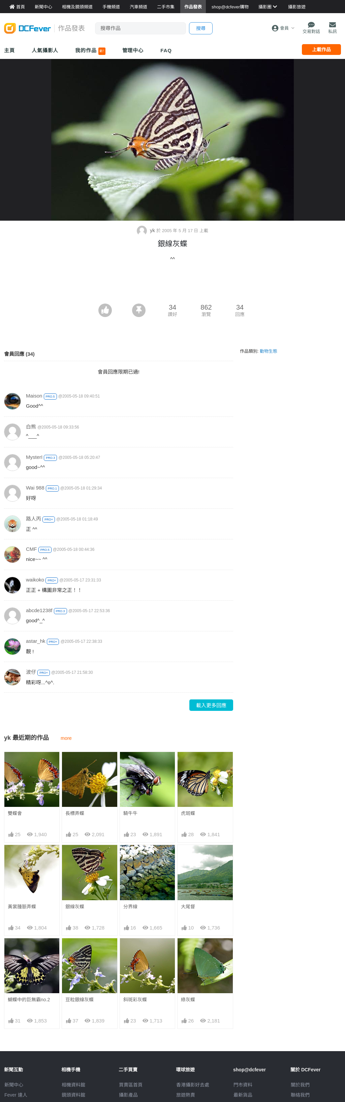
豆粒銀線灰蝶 (79, 999)
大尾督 (188, 906)
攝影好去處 (192, 1085)
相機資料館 (73, 1085)
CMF (31, 549)
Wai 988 (35, 488)
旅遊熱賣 (185, 1095)
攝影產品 (128, 1095)
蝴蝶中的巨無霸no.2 (29, 999)
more (66, 738)
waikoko (35, 580)
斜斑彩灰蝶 (135, 999)
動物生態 (268, 351)
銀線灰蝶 (74, 906)
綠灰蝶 (188, 999)
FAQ (166, 50)
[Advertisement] (172, 285)
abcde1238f (39, 610)
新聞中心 (13, 1085)
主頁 (9, 50)
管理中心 (133, 50)
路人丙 (33, 519)
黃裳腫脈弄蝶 (22, 906)
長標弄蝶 (74, 813)
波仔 (31, 672)
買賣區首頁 (131, 1085)
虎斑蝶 (188, 813)
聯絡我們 (300, 1095)
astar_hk (35, 641)
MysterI (34, 457)
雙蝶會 (15, 813)
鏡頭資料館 (73, 1095)
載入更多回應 (211, 705)
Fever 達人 (15, 1095)
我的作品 (90, 51)
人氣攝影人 (45, 50)
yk (146, 230)
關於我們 (300, 1085)
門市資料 (242, 1085)
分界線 (130, 906)
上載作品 (321, 49)
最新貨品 (242, 1095)
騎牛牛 (130, 813)
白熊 (31, 427)
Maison (34, 396)
